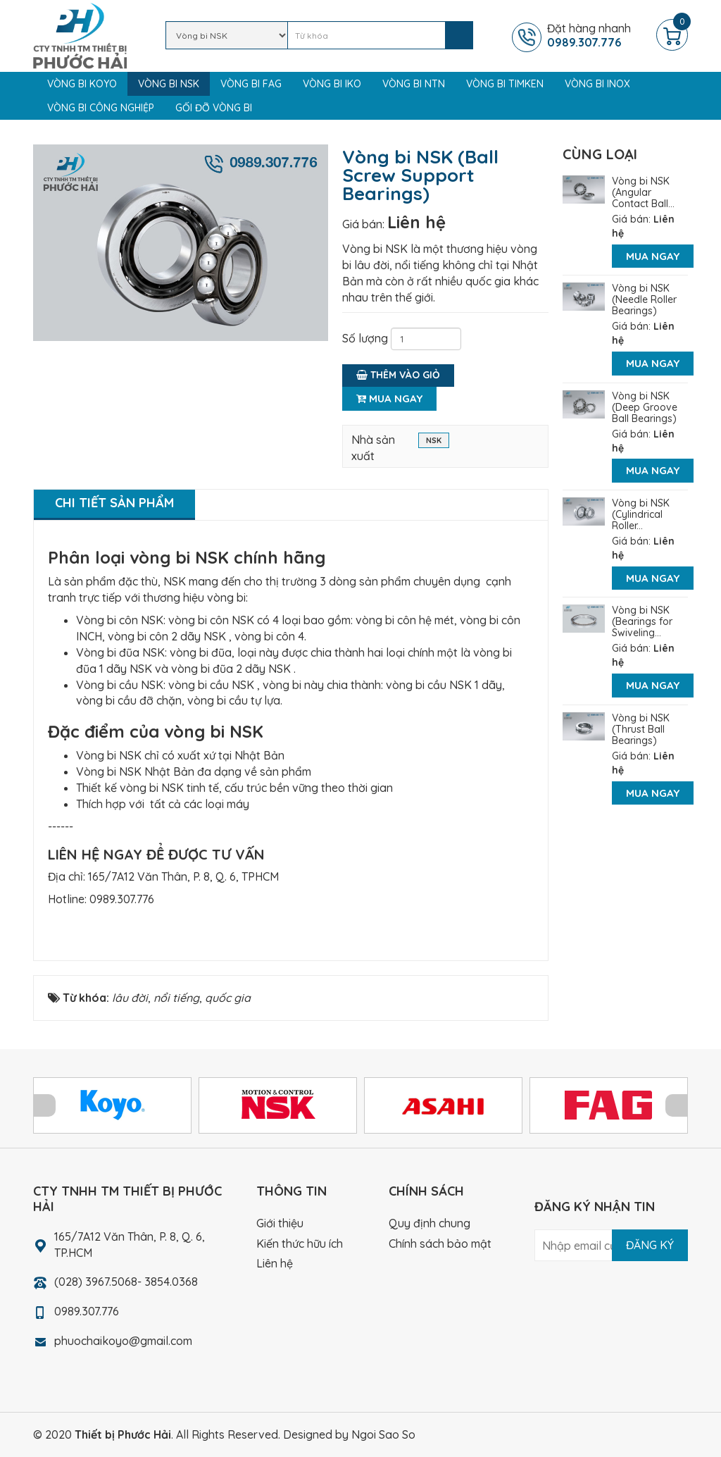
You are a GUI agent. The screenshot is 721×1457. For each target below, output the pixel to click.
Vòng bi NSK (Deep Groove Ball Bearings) (644, 407)
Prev (44, 1105)
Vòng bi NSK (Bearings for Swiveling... (642, 621)
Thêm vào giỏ (398, 374)
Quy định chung (429, 1223)
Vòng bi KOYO (82, 84)
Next (676, 1105)
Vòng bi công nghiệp (100, 107)
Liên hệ (416, 221)
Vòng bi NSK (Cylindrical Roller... (641, 514)
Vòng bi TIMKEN (505, 84)
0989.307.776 (121, 899)
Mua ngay (389, 398)
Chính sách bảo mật (440, 1243)
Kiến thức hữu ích (299, 1243)
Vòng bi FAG (251, 84)
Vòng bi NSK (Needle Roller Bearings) (644, 299)
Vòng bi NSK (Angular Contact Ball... (643, 192)
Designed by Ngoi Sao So (349, 1434)
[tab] (114, 505)
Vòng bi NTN (413, 84)
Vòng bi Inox (597, 84)
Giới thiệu (279, 1223)
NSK (434, 441)
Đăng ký (650, 1245)
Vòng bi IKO (332, 84)
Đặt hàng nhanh (600, 35)
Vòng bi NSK (168, 84)
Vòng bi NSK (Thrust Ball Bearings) (641, 729)
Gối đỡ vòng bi (213, 107)
